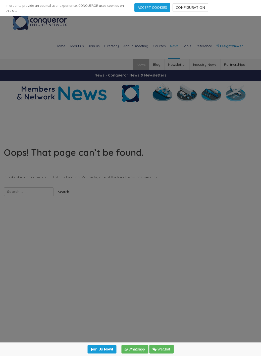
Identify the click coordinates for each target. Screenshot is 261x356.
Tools (187, 46)
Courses (159, 46)
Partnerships (234, 64)
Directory (111, 46)
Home (60, 46)
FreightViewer (230, 46)
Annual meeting (135, 46)
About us (77, 46)
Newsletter (176, 64)
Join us (93, 46)
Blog (156, 64)
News (174, 46)
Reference (203, 46)
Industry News (204, 64)
